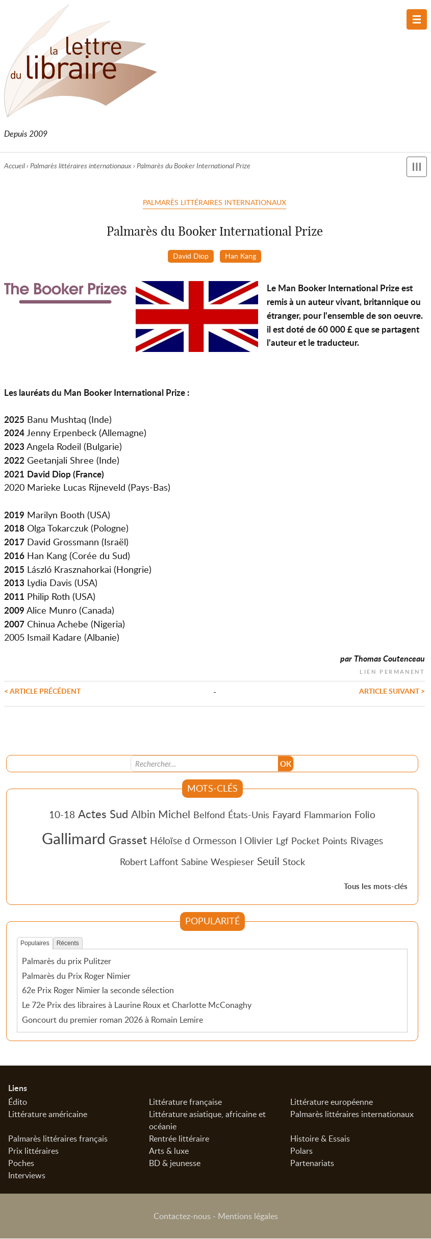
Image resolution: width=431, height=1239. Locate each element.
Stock (294, 862)
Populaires (34, 944)
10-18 (62, 815)
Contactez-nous (182, 1216)
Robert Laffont (149, 862)
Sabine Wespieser (217, 862)
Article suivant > (392, 691)
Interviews (26, 1175)
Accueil (14, 165)
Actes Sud (103, 814)
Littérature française (185, 1102)
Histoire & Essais (320, 1139)
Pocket (305, 842)
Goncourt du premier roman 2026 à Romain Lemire (112, 1020)
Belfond (209, 816)
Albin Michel (160, 815)
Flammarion (327, 816)
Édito (17, 1102)
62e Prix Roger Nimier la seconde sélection (98, 991)
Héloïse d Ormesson (193, 841)
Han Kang (240, 255)
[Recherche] (204, 764)
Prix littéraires (33, 1151)
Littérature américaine (47, 1114)
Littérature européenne (331, 1102)
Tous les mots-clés (376, 887)
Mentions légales (248, 1216)
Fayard (286, 815)
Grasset (128, 840)
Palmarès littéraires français (58, 1139)
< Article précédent (42, 691)
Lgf (282, 842)
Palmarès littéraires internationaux (81, 165)
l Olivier (256, 841)
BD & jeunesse (174, 1163)
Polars (301, 1151)
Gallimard (74, 839)
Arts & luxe (169, 1151)
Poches (21, 1163)
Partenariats (312, 1163)
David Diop (191, 255)
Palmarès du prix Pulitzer (66, 962)
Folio (364, 815)
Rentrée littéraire (179, 1139)
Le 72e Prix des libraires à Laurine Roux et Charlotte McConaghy (136, 1006)
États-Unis (248, 816)
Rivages (366, 841)
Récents (68, 944)
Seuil (268, 862)
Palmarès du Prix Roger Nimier (76, 976)
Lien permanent (392, 671)
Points (334, 842)
